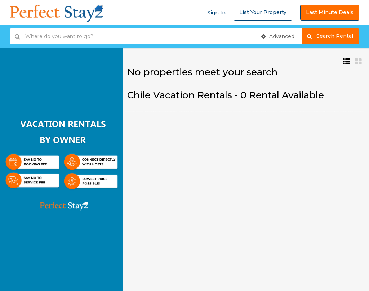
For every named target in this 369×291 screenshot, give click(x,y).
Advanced (277, 36)
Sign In (216, 12)
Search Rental (333, 36)
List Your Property (262, 12)
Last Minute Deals (330, 12)
